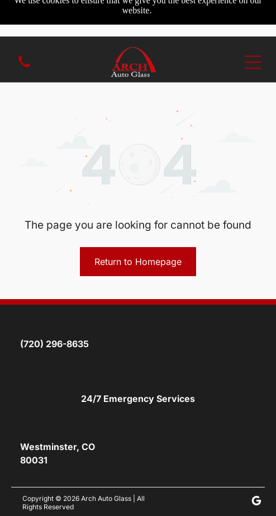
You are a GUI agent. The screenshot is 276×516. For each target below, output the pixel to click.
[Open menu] (253, 25)
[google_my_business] (256, 502)
